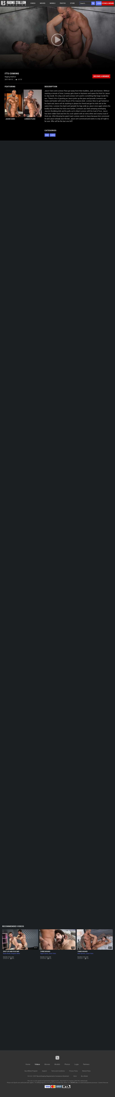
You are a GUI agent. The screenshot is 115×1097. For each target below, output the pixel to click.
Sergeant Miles (15, 953)
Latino (53, 135)
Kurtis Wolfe (6, 953)
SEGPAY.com (74, 1082)
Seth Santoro (81, 953)
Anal (46, 135)
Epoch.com (17, 1082)
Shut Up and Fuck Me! (11, 951)
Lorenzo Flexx (29, 119)
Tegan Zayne (44, 953)
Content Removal (103, 1082)
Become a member (108, 3)
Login (99, 3)
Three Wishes (45, 951)
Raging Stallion (8, 957)
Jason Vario (10, 119)
